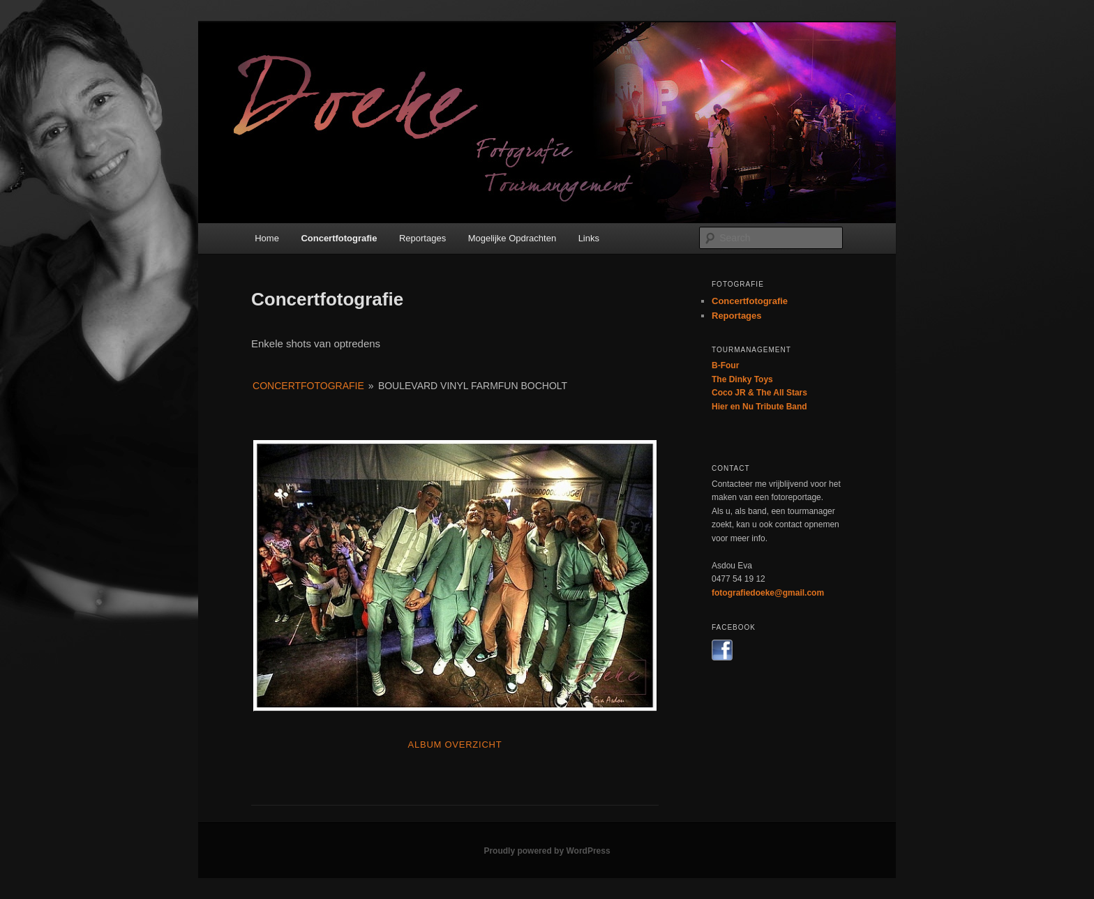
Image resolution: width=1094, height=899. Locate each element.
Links (588, 238)
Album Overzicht (455, 744)
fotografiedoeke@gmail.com (768, 593)
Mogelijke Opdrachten (512, 238)
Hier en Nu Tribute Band (759, 406)
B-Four (725, 365)
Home (267, 238)
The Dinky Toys (742, 379)
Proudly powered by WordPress (547, 851)
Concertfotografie (339, 238)
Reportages (422, 238)
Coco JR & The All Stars (759, 393)
